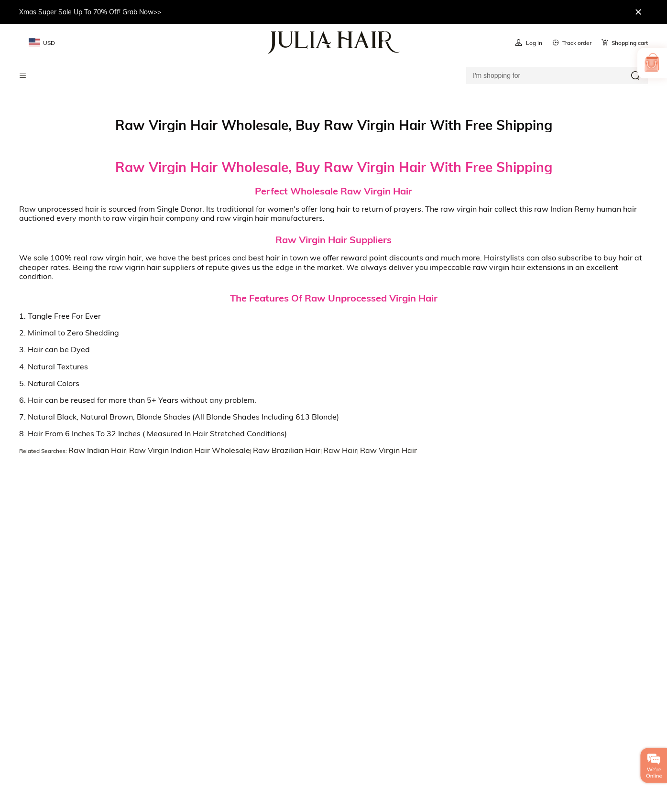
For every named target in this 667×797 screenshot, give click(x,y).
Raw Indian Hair (97, 450)
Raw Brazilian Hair (286, 450)
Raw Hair (340, 450)
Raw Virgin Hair (388, 450)
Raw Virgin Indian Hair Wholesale (189, 450)
